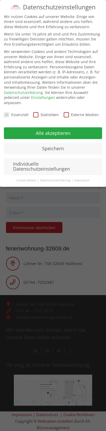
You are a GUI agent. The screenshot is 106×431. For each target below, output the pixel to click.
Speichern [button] (53, 144)
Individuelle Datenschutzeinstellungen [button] (41, 162)
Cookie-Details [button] (26, 176)
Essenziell (16, 110)
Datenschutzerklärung (23, 88)
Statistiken (46, 110)
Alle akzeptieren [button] (53, 129)
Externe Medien (81, 110)
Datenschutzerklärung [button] (55, 176)
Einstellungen (43, 93)
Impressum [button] (82, 176)
